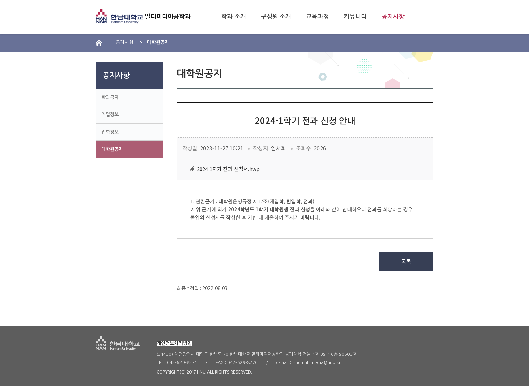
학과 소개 (233, 17)
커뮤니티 (355, 17)
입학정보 (110, 132)
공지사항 (393, 17)
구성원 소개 (276, 17)
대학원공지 (112, 149)
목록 (406, 262)
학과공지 (110, 97)
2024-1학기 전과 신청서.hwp (228, 168)
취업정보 (110, 114)
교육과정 (317, 17)
